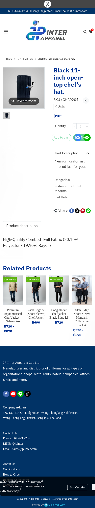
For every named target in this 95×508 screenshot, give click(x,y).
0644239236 (21, 11)
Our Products (11, 469)
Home (9, 59)
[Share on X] (77, 210)
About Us (9, 464)
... (18, 59)
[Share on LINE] (88, 210)
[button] (85, 31)
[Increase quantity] (87, 126)
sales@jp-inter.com (75, 11)
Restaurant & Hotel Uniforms (67, 189)
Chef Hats (28, 59)
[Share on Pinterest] (82, 210)
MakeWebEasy (56, 505)
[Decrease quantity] (74, 126)
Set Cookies (78, 487)
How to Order (12, 474)
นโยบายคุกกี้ (14, 490)
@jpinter (46, 11)
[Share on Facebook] (71, 210)
